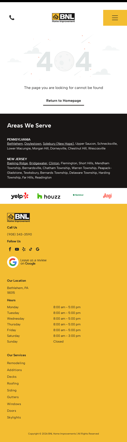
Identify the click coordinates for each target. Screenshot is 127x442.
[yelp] (24, 239)
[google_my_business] (38, 239)
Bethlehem (15, 134)
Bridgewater (38, 153)
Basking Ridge (17, 153)
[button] (115, 8)
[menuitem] (63, 353)
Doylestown (32, 134)
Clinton (54, 153)
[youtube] (17, 239)
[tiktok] (31, 239)
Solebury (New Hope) (58, 134)
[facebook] (10, 239)
